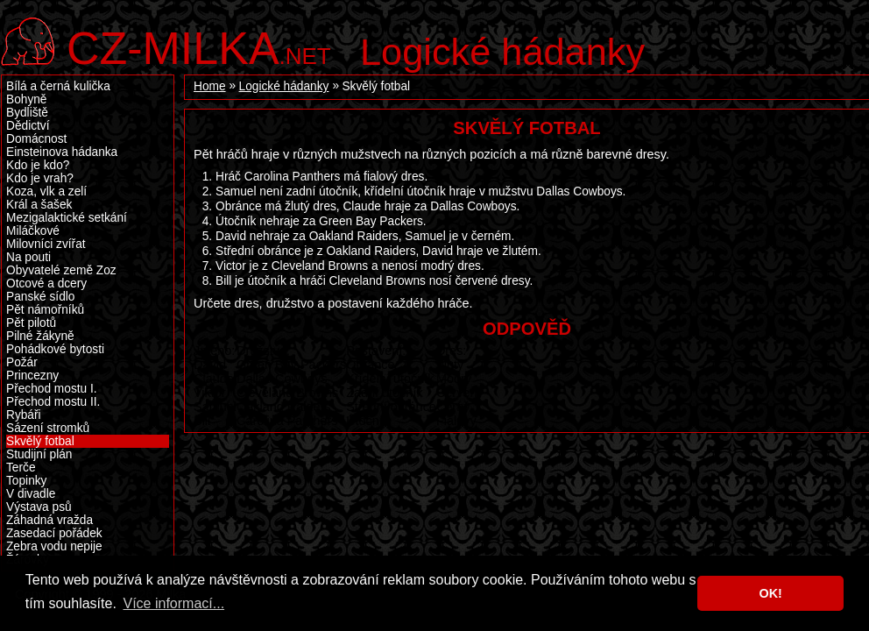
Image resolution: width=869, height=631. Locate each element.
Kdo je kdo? (37, 165)
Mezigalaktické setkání (66, 217)
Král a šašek (39, 204)
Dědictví (28, 125)
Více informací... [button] (173, 603)
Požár (22, 362)
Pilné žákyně (40, 336)
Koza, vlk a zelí (46, 191)
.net (199, 46)
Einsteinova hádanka (61, 152)
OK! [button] (770, 593)
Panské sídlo (40, 296)
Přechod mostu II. (53, 401)
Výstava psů (39, 507)
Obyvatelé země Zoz (61, 270)
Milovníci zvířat (46, 244)
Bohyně (26, 99)
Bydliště (27, 112)
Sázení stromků (47, 428)
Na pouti (28, 257)
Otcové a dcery (46, 283)
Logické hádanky (502, 52)
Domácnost (36, 138)
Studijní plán (39, 454)
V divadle (30, 493)
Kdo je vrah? (40, 178)
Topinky (26, 480)
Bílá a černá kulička (58, 86)
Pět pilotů (31, 323)
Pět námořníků (45, 309)
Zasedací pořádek (54, 533)
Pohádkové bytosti (55, 349)
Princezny (32, 375)
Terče (21, 467)
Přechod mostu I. (51, 388)
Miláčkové (33, 231)
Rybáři (23, 415)
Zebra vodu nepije (54, 546)
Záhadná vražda (49, 520)
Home (210, 86)
